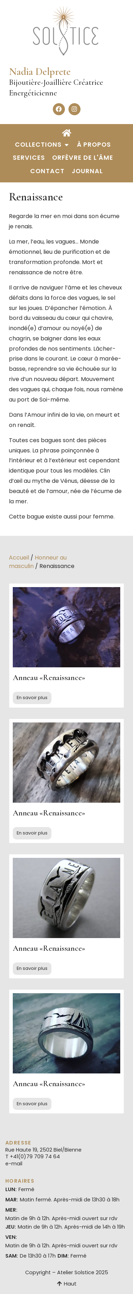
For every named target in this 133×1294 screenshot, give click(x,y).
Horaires (19, 1180)
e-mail (13, 1163)
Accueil (19, 558)
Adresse (18, 1142)
